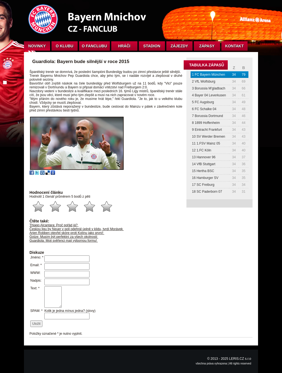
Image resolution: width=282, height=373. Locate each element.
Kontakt (234, 46)
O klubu (65, 46)
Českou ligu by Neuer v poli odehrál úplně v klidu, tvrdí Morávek (76, 229)
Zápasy (207, 46)
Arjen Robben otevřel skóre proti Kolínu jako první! (66, 233)
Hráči (124, 46)
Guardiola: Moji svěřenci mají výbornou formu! (63, 241)
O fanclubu (94, 46)
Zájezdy (179, 46)
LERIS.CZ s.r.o (240, 359)
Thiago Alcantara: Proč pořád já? (53, 225)
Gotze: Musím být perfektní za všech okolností (63, 237)
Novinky (37, 46)
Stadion (151, 46)
